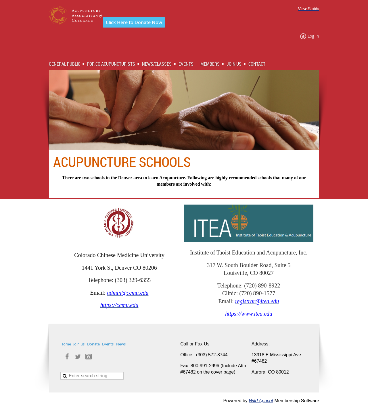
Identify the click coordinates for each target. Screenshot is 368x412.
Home (65, 344)
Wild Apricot (261, 400)
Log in (313, 36)
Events (108, 344)
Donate (93, 344)
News (121, 344)
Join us (79, 344)
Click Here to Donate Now (134, 22)
